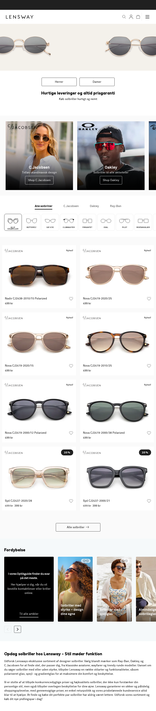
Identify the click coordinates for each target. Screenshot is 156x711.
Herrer (59, 81)
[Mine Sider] (131, 17)
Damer (97, 81)
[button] (124, 17)
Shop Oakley (111, 180)
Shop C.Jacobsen (39, 180)
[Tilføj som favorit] (71, 299)
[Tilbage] (7, 629)
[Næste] (17, 629)
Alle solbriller (78, 527)
